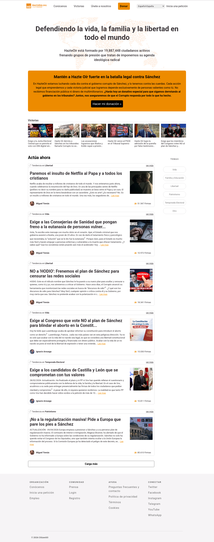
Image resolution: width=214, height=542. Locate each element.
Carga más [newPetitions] (91, 463)
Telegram (154, 503)
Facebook (154, 492)
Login (72, 492)
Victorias (79, 6)
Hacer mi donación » (107, 104)
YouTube (154, 509)
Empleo (35, 498)
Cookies (114, 507)
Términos (115, 502)
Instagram (154, 498)
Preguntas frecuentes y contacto (124, 489)
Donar (124, 6)
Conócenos (60, 6)
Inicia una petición (177, 6)
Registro (74, 498)
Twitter (152, 487)
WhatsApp (155, 515)
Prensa (73, 487)
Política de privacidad (123, 496)
